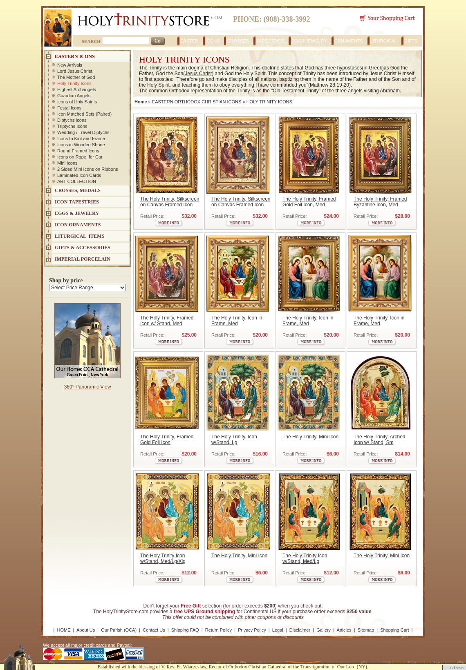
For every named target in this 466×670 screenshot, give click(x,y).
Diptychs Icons (72, 120)
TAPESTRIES (270, 40)
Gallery (323, 630)
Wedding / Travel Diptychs (83, 132)
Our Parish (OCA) (119, 630)
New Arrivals (69, 65)
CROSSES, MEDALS (78, 190)
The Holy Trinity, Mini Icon (310, 437)
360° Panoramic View (87, 387)
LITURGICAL (383, 40)
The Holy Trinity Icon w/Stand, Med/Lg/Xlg (163, 558)
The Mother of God (76, 77)
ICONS (213, 40)
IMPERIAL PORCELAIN (82, 259)
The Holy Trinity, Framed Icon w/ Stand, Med (166, 320)
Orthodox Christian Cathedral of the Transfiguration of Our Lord (291, 667)
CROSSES (238, 40)
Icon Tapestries (77, 202)
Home (140, 101)
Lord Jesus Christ (74, 71)
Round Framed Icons (78, 150)
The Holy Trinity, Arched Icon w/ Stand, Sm (380, 439)
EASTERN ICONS (75, 56)
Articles (344, 630)
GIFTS (410, 40)
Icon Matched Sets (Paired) (84, 114)
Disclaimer (299, 630)
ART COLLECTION (76, 181)
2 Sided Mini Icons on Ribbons (87, 169)
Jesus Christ (198, 73)
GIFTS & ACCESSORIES (82, 247)
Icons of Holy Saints (77, 101)
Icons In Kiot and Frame (81, 138)
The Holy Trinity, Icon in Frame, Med (236, 320)
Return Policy (218, 630)
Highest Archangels (76, 89)
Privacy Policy (252, 630)
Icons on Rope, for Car (80, 156)
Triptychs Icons (72, 126)
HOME (64, 630)
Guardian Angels (73, 95)
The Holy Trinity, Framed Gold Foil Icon (166, 439)
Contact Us (154, 630)
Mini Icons (67, 163)
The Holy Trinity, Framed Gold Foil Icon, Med (309, 202)
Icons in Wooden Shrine (81, 144)
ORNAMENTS (348, 40)
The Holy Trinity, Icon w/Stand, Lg (234, 439)
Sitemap (366, 630)
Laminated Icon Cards (79, 175)
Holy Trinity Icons (74, 83)
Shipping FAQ (185, 630)
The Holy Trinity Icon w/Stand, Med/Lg (304, 558)
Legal (277, 630)
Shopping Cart (394, 630)
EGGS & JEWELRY (77, 213)
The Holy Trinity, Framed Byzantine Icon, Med (380, 202)
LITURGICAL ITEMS (79, 236)
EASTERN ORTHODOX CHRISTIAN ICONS (197, 101)
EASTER (189, 40)
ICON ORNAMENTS (78, 225)
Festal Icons (69, 107)
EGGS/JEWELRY (309, 40)
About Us (85, 630)
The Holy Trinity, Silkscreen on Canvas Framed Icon (169, 202)
